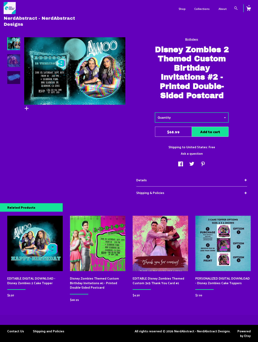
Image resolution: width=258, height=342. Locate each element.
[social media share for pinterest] (203, 164)
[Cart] (248, 9)
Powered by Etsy (244, 333)
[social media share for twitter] (191, 164)
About (222, 8)
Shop (182, 8)
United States (196, 147)
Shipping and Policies (48, 331)
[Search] (235, 8)
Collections (202, 8)
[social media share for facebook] (180, 164)
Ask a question (192, 153)
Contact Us (15, 331)
